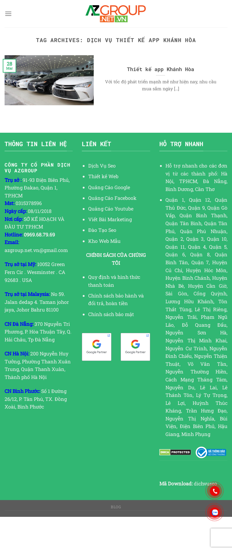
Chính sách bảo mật (111, 314)
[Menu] (8, 13)
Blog (116, 506)
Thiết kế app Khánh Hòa (160, 69)
